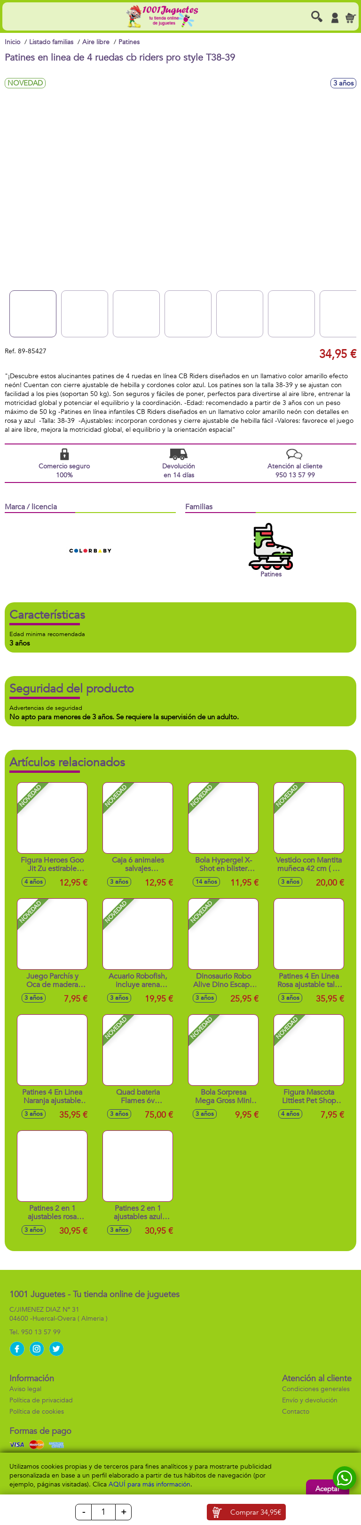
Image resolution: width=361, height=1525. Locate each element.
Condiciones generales (316, 1389)
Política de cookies (36, 1411)
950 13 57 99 (41, 1332)
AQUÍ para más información (149, 1484)
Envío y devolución (309, 1400)
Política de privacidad (41, 1400)
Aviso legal (25, 1389)
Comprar (255, 1512)
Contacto (295, 1411)
